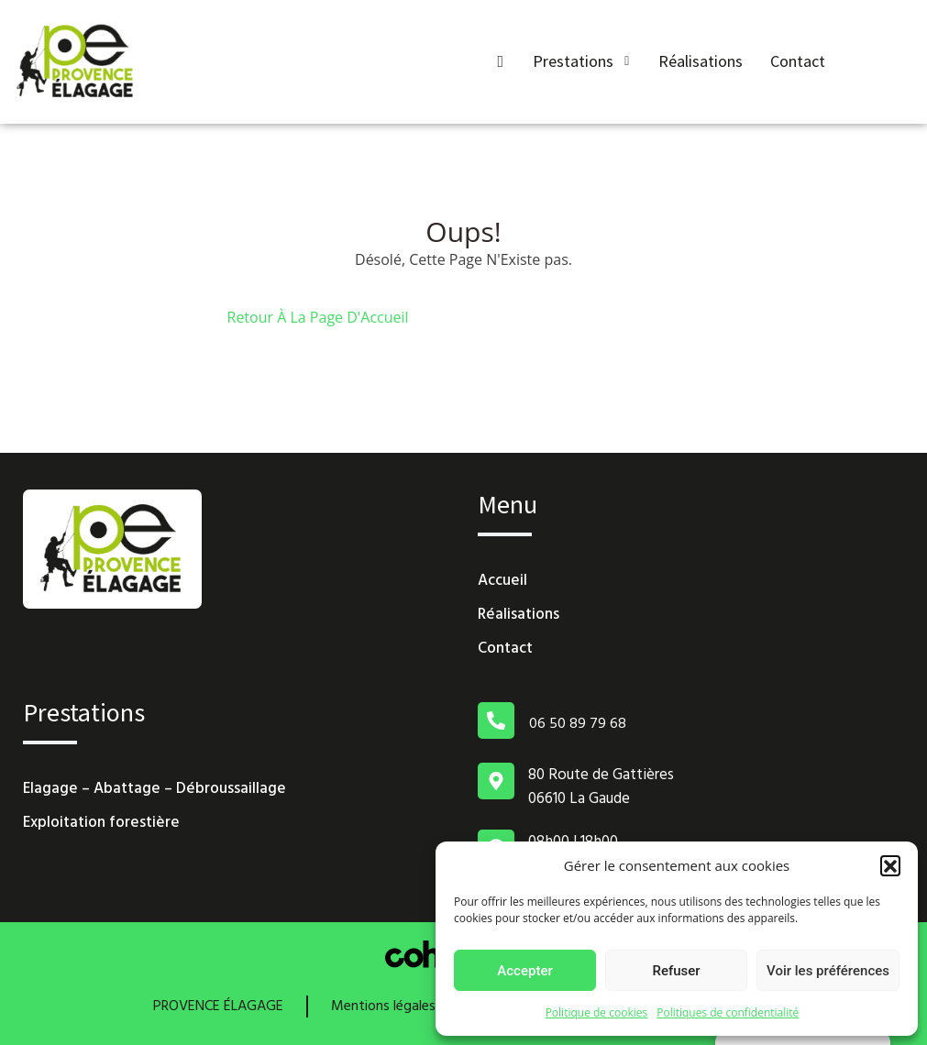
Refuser (676, 970)
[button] (890, 865)
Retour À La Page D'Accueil (318, 317)
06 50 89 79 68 (577, 724)
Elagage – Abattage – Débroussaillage (154, 788)
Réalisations (700, 61)
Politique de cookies (597, 1012)
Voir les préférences (828, 970)
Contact (797, 61)
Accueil (502, 580)
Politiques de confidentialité (728, 1012)
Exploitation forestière (101, 822)
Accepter (524, 970)
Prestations (582, 61)
